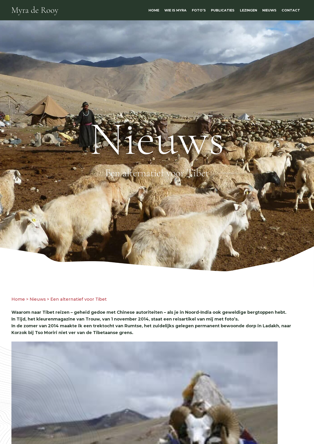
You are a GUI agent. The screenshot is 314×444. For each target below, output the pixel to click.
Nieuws (38, 299)
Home (18, 299)
